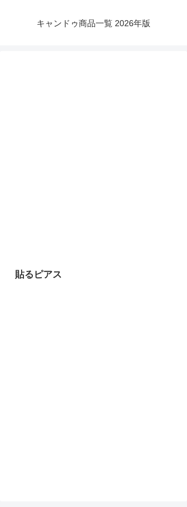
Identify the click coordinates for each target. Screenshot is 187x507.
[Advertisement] (93, 159)
